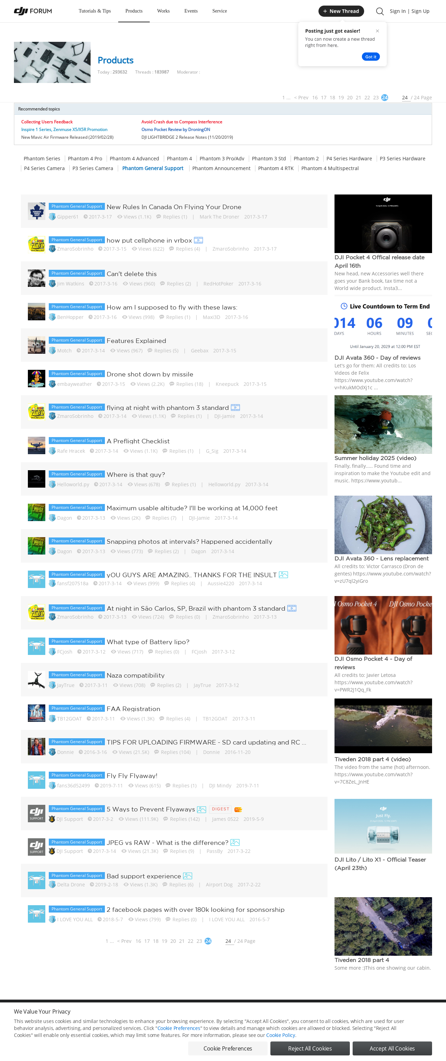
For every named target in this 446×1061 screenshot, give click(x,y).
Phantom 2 (306, 158)
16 (315, 97)
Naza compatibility (136, 675)
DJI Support (69, 819)
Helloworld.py (73, 484)
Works (163, 11)
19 (341, 97)
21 (358, 97)
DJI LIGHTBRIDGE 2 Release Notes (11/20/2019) (187, 137)
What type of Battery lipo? (148, 642)
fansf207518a (73, 583)
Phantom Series (42, 158)
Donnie (65, 752)
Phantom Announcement (221, 168)
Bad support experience (144, 876)
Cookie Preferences (178, 1028)
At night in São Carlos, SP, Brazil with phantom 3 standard (196, 608)
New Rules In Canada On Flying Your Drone (174, 207)
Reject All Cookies (310, 1048)
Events (191, 11)
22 (367, 97)
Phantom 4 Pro (85, 158)
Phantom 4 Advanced (134, 158)
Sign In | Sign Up (410, 11)
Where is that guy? (136, 474)
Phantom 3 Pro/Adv (222, 158)
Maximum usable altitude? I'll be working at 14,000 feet (192, 508)
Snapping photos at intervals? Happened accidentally (189, 541)
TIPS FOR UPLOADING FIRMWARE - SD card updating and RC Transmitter (208, 742)
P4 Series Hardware (349, 158)
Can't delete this (132, 273)
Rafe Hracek (71, 451)
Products (134, 11)
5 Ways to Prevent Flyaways (151, 809)
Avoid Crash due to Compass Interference (181, 122)
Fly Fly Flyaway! (132, 775)
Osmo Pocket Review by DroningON (175, 129)
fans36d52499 (73, 785)
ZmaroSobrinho (75, 248)
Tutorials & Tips (95, 11)
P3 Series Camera (92, 168)
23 (376, 97)
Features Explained (136, 340)
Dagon (64, 517)
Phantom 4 (179, 158)
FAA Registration (133, 708)
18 (332, 97)
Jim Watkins (70, 283)
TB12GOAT (69, 718)
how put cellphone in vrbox (149, 240)
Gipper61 (68, 216)
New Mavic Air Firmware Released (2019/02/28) (67, 137)
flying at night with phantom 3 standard (168, 407)
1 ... (286, 97)
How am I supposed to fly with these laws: (172, 307)
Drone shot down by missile (150, 374)
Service (219, 11)
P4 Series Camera (44, 168)
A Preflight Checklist (138, 441)
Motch (64, 350)
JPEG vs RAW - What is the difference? (168, 842)
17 (323, 97)
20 (350, 97)
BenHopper (70, 317)
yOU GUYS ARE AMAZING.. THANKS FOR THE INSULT (192, 575)
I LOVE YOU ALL (75, 919)
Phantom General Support (152, 168)
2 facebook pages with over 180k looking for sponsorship (196, 909)
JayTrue (66, 685)
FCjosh (64, 651)
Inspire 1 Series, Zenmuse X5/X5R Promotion (64, 129)
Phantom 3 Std (269, 158)
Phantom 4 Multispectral (330, 168)
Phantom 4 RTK (276, 168)
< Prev (301, 97)
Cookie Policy (280, 1035)
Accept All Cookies (392, 1048)
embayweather (74, 384)
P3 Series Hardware (402, 158)
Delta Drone (71, 884)
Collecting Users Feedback (46, 122)
